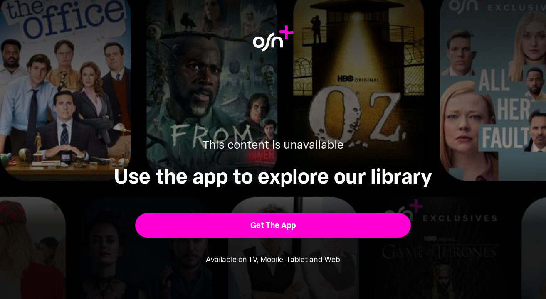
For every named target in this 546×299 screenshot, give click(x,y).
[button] (273, 225)
